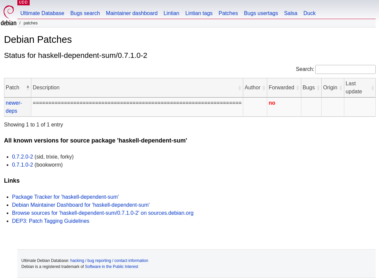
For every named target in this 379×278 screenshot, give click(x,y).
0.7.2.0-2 (22, 157)
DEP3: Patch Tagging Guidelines (50, 221)
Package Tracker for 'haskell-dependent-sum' (65, 197)
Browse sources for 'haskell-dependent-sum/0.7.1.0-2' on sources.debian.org (103, 213)
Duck (309, 13)
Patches (228, 13)
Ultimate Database (42, 13)
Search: (305, 69)
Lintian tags (199, 13)
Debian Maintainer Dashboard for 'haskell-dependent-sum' (81, 205)
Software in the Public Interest (111, 266)
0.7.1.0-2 (22, 165)
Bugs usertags (261, 13)
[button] (28, 87)
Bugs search (85, 13)
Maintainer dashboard (132, 13)
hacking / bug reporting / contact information (109, 260)
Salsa (290, 13)
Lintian (171, 13)
